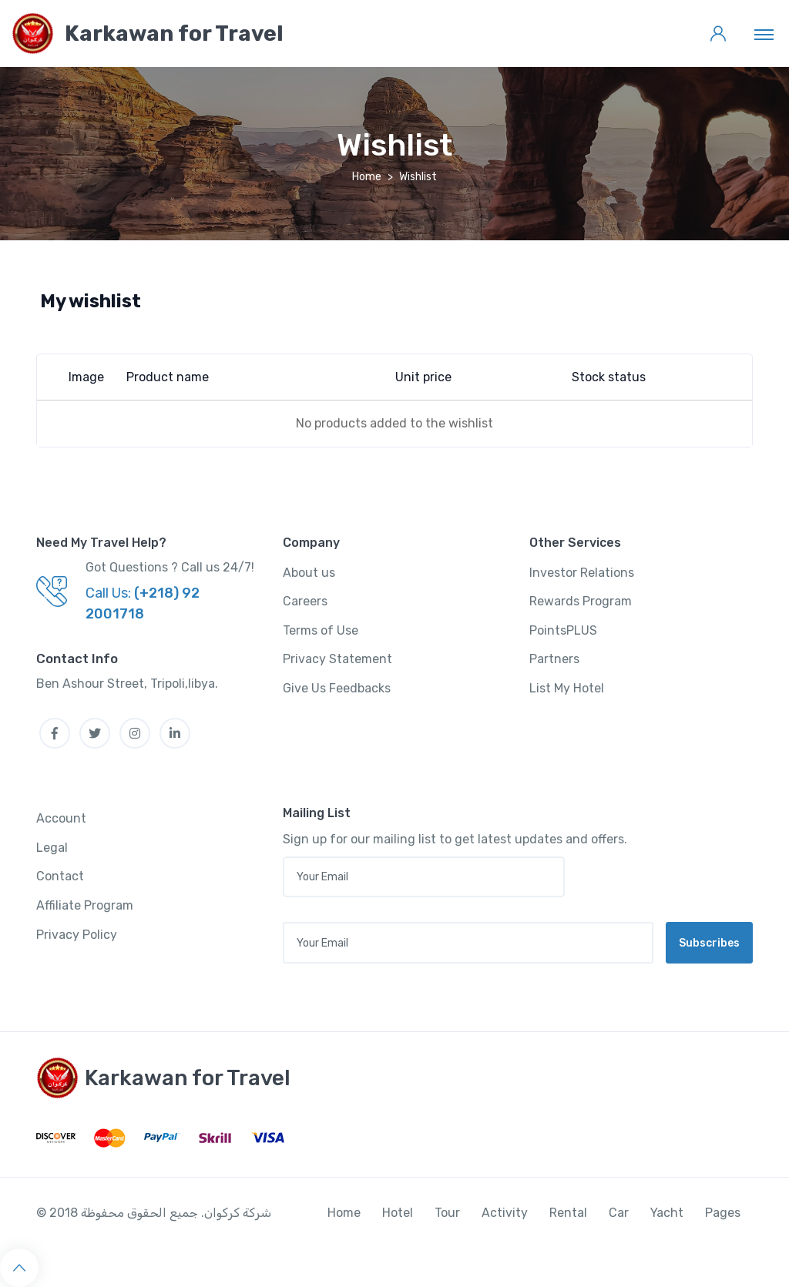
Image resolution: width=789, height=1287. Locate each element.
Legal (52, 847)
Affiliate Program (84, 905)
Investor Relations (581, 572)
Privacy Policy (76, 934)
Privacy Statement (337, 659)
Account (61, 818)
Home (366, 176)
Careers (305, 601)
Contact (60, 876)
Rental (568, 1212)
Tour (447, 1212)
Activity (505, 1212)
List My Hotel (566, 688)
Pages (722, 1212)
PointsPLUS (563, 630)
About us (309, 572)
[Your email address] (468, 943)
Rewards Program (580, 601)
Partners (554, 659)
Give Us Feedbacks (337, 688)
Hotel (397, 1212)
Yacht (666, 1212)
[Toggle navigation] (763, 34)
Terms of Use (320, 630)
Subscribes (709, 943)
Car (619, 1212)
